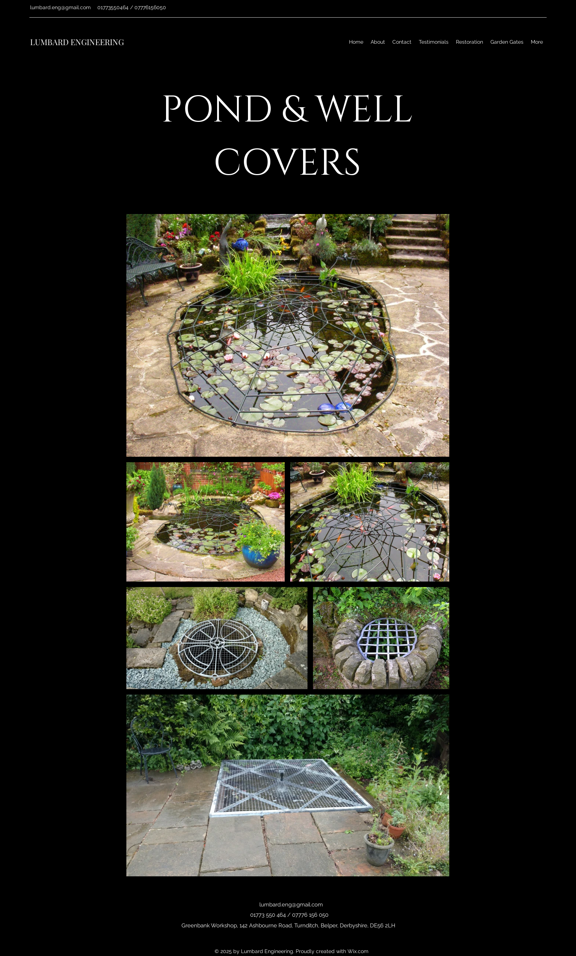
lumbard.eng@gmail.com (60, 7)
